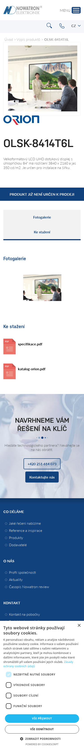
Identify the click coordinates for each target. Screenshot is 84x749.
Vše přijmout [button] (42, 718)
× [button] (79, 625)
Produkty (16, 537)
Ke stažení (42, 231)
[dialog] (42, 685)
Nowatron (22, 10)
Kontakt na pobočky (24, 614)
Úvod (8, 39)
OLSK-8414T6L (56, 39)
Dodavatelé (18, 544)
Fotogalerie (42, 217)
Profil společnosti (22, 572)
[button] (42, 738)
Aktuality (16, 579)
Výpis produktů (28, 39)
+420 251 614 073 (62, 25)
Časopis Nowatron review (29, 586)
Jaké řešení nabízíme (25, 523)
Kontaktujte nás (42, 477)
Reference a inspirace (25, 530)
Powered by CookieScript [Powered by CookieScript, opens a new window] (42, 744)
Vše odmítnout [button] (42, 729)
